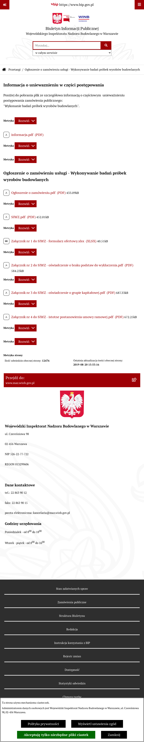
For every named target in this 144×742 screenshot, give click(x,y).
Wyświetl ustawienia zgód (97, 724)
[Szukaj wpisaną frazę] (106, 45)
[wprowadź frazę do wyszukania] (67, 45)
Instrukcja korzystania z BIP (72, 643)
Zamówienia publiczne (72, 602)
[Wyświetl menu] (139, 4)
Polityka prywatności (43, 724)
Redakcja (72, 629)
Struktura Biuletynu (72, 616)
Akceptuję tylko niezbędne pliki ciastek (56, 735)
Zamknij (114, 735)
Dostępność (72, 670)
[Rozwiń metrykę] (26, 120)
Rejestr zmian (72, 656)
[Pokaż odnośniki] (4, 4)
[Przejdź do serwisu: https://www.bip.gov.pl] (72, 4)
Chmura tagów (72, 697)
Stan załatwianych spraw (72, 588)
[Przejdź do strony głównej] (72, 25)
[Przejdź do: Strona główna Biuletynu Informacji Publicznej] (4, 70)
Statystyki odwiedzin (72, 683)
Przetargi (14, 70)
